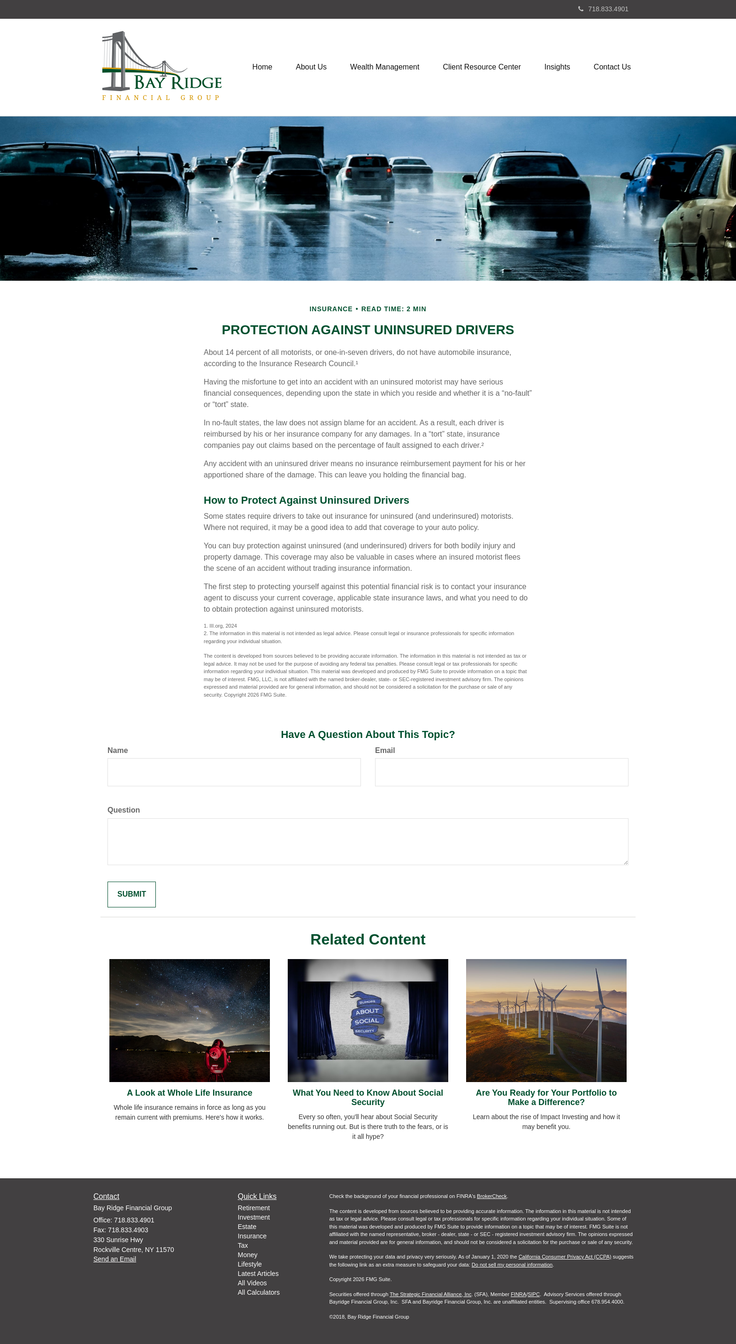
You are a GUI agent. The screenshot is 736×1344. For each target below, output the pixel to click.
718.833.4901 (603, 9)
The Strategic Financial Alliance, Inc (430, 1294)
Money (248, 1255)
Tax (243, 1245)
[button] (311, 67)
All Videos (252, 1283)
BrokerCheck (492, 1196)
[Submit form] (131, 894)
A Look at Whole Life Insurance (189, 1093)
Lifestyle (250, 1264)
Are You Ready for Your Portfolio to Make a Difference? (546, 1097)
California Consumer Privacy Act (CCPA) (565, 1257)
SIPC (534, 1294)
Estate (247, 1226)
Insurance (252, 1236)
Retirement (254, 1208)
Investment (254, 1217)
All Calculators (259, 1292)
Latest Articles (258, 1273)
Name (117, 750)
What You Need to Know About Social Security (368, 1097)
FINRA (518, 1294)
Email (385, 750)
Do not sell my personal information (512, 1264)
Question (123, 810)
